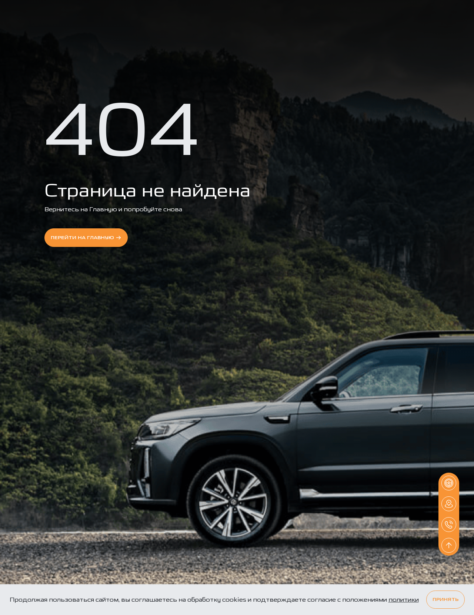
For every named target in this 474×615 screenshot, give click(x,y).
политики (403, 599)
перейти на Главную (86, 238)
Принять (445, 599)
